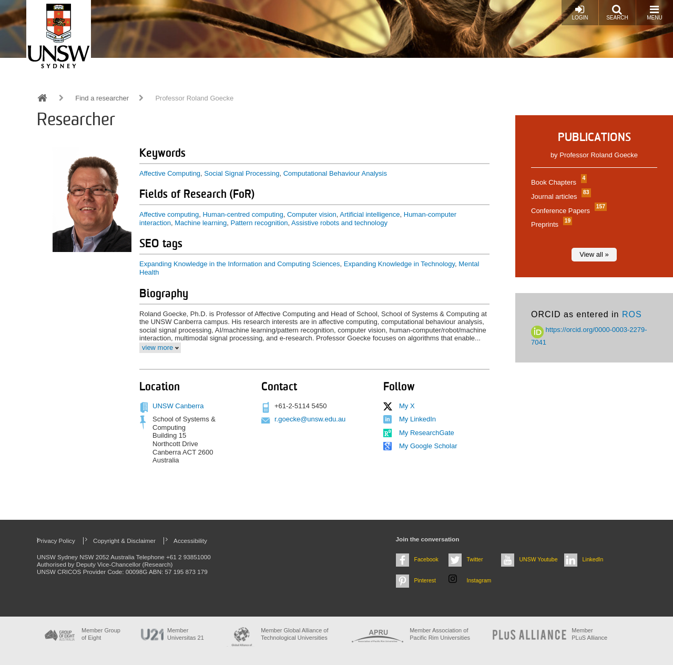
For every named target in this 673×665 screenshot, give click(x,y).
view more (157, 347)
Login (580, 12)
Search (617, 12)
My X (407, 406)
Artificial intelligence (370, 214)
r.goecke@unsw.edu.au (309, 419)
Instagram (479, 580)
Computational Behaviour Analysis (335, 173)
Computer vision (311, 214)
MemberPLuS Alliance (589, 633)
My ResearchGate (426, 433)
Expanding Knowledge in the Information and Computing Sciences (239, 264)
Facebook (426, 559)
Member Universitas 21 (185, 633)
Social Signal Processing (241, 173)
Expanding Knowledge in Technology (399, 264)
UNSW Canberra (178, 406)
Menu (654, 12)
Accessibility (190, 540)
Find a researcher (102, 98)
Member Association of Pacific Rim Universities (440, 633)
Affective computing (169, 214)
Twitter (475, 559)
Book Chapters (557, 182)
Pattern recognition (259, 223)
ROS (632, 314)
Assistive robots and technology (339, 223)
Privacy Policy (56, 540)
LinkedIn (593, 559)
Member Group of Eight (100, 633)
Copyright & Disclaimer (124, 540)
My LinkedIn (417, 419)
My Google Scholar (428, 446)
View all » (593, 254)
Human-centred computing (242, 214)
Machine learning (201, 223)
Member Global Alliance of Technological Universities (294, 633)
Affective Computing (169, 173)
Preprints (550, 224)
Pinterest (425, 580)
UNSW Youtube (538, 559)
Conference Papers (567, 211)
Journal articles (559, 196)
